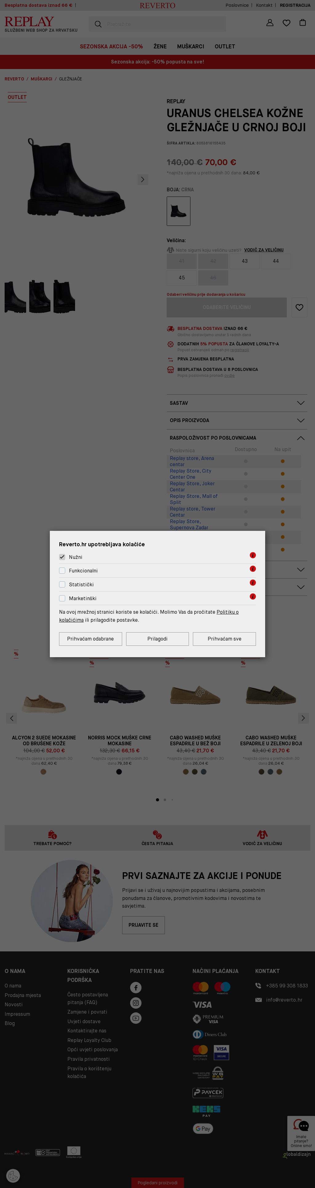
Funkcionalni (83, 571)
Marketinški (83, 598)
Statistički (81, 584)
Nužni (75, 557)
